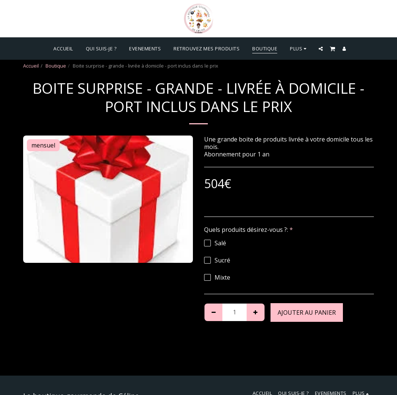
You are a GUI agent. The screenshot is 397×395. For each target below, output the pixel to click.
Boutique (56, 65)
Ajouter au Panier (307, 312)
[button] (320, 48)
